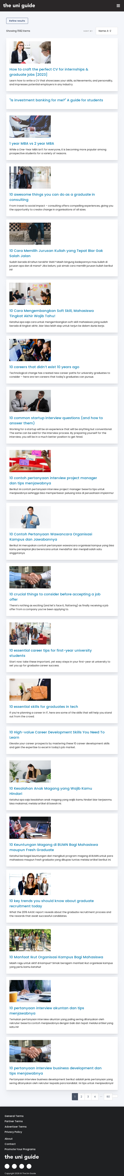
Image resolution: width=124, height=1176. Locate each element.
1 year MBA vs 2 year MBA (31, 143)
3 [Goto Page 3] (88, 1096)
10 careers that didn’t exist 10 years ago (44, 366)
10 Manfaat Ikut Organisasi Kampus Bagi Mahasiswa (56, 957)
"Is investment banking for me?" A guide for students (56, 100)
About (9, 1139)
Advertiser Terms (16, 1127)
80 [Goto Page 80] (108, 1096)
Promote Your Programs (20, 1149)
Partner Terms (14, 1121)
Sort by (88, 31)
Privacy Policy (13, 1132)
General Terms (14, 1116)
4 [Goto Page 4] (95, 1096)
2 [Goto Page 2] (81, 1096)
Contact (10, 1144)
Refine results (17, 20)
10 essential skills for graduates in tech (43, 706)
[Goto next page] (115, 1096)
